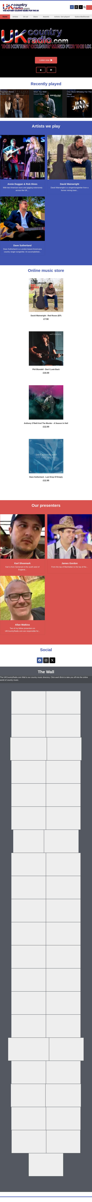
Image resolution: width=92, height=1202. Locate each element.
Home (5, 17)
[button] (84, 7)
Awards (46, 17)
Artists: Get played (62, 17)
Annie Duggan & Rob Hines (22, 184)
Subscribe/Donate (82, 17)
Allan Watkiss (22, 624)
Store (35, 17)
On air (25, 17)
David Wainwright (69, 184)
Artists (15, 17)
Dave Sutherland (22, 245)
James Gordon (70, 563)
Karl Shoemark (22, 563)
